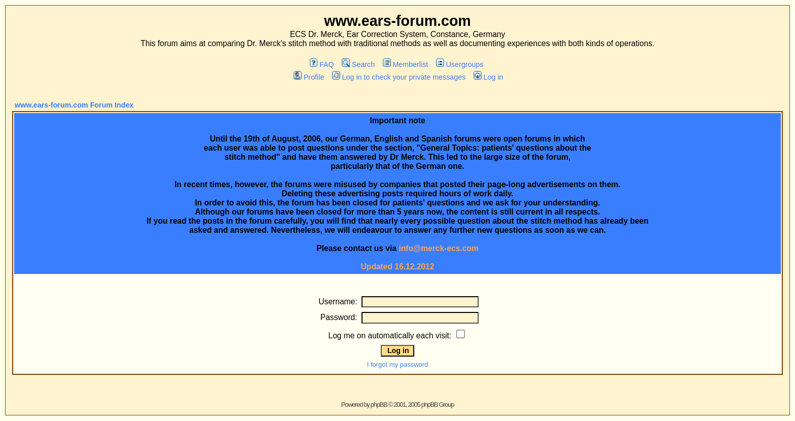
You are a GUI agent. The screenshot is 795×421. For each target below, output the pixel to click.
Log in (488, 77)
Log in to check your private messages (398, 77)
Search (358, 64)
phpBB (379, 404)
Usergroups (459, 64)
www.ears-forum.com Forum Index (74, 105)
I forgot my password (397, 364)
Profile (309, 77)
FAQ (322, 64)
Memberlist (405, 64)
